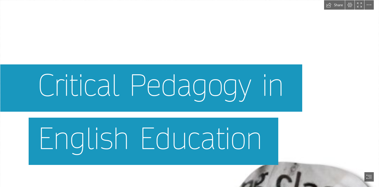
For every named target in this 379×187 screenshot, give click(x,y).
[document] (189, 93)
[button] (334, 5)
